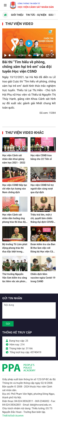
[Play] (5, 55)
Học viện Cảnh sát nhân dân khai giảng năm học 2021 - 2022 (13, 159)
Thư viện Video (19, 24)
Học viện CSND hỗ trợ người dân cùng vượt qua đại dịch (42, 189)
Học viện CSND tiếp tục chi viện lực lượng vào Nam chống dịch (14, 189)
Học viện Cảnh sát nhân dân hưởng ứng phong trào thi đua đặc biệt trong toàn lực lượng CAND (14, 222)
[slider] (14, 55)
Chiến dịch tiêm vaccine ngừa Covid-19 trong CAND (43, 278)
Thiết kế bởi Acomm (13, 415)
